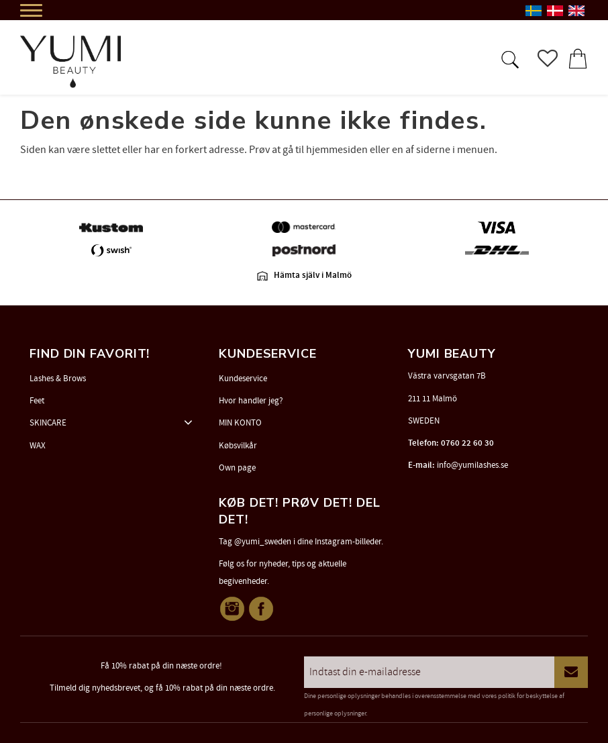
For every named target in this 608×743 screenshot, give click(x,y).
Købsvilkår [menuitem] (238, 445)
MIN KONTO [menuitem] (240, 422)
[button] (508, 58)
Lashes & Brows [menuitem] (58, 378)
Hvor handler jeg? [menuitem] (251, 400)
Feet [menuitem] (37, 400)
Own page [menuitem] (237, 467)
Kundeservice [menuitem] (243, 378)
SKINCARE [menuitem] (48, 422)
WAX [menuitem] (38, 445)
